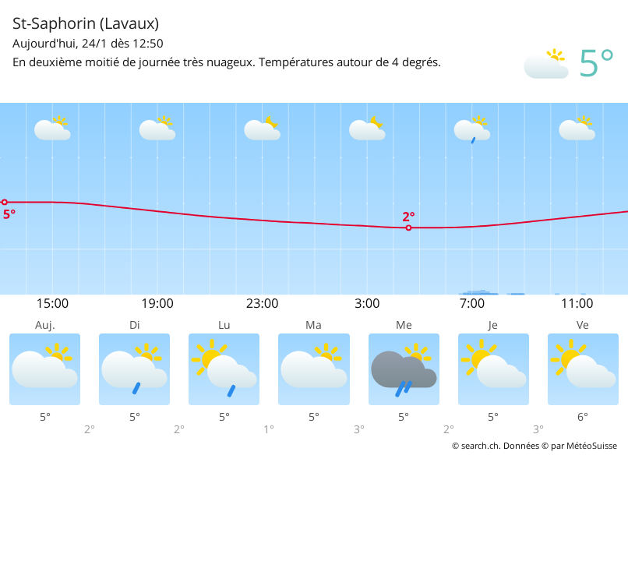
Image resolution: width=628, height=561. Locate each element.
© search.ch (475, 445)
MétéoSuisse (591, 445)
